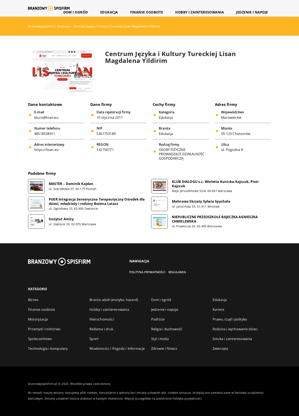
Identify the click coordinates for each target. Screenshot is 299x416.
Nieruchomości (101, 319)
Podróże (158, 319)
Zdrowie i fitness (164, 348)
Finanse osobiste (175, 8)
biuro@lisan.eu (46, 117)
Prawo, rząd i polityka (230, 319)
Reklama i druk (101, 329)
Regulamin (177, 272)
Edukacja (146, 8)
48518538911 (44, 134)
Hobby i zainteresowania (216, 8)
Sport (93, 338)
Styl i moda (160, 338)
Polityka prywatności (147, 272)
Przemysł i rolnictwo (44, 329)
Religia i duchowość (167, 329)
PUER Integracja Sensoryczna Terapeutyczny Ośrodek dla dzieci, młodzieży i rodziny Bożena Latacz (97, 201)
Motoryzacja (38, 319)
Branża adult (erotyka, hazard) (113, 299)
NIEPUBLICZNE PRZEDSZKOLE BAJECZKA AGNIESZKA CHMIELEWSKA (215, 219)
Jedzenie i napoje (257, 8)
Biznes (33, 299)
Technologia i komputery (48, 348)
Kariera (218, 309)
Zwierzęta (220, 348)
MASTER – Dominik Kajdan (71, 184)
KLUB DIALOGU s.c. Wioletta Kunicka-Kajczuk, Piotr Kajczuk (215, 184)
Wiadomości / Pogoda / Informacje (117, 348)
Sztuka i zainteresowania (232, 338)
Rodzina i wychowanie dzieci (235, 329)
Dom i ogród (122, 8)
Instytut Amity (61, 219)
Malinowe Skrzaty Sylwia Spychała (201, 201)
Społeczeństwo (40, 338)
